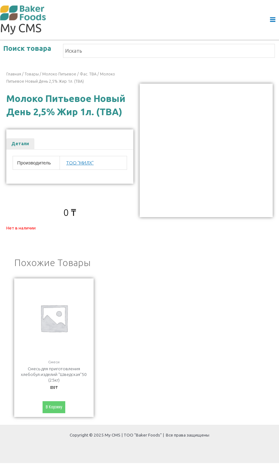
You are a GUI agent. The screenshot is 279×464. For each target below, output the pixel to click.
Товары (32, 74)
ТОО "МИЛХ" (80, 163)
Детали (20, 144)
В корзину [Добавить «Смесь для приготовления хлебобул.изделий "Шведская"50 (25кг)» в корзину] (53, 407)
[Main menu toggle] (273, 20)
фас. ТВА (88, 74)
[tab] (20, 144)
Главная (13, 74)
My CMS (21, 28)
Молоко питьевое (59, 74)
